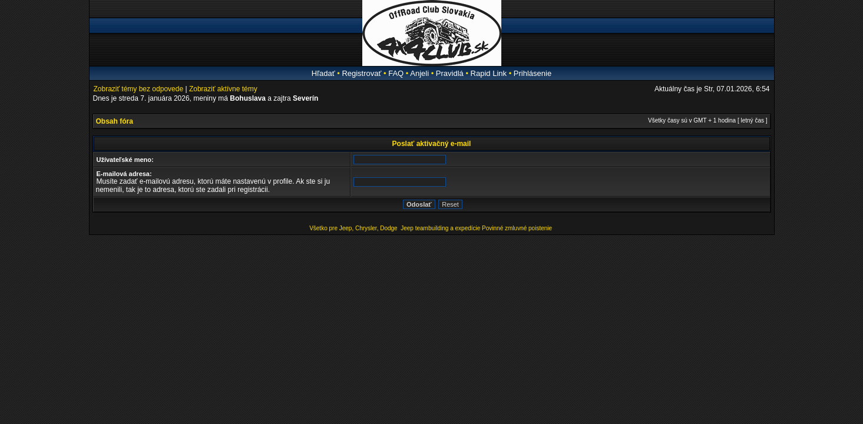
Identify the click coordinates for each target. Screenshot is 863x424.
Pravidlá (450, 73)
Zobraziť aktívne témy (223, 89)
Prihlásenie (532, 73)
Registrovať (361, 73)
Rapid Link (489, 73)
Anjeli (419, 73)
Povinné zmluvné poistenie (517, 228)
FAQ (396, 73)
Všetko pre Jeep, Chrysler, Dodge (354, 228)
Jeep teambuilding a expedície (440, 228)
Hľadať (323, 73)
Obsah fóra (114, 121)
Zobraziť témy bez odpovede (139, 89)
